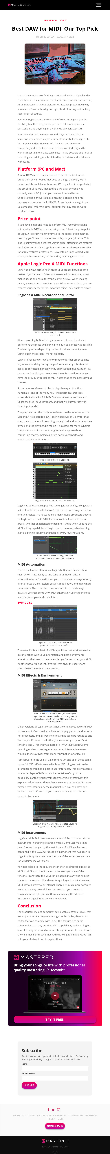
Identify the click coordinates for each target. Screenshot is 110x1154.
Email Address (28, 1073)
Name (24, 1064)
